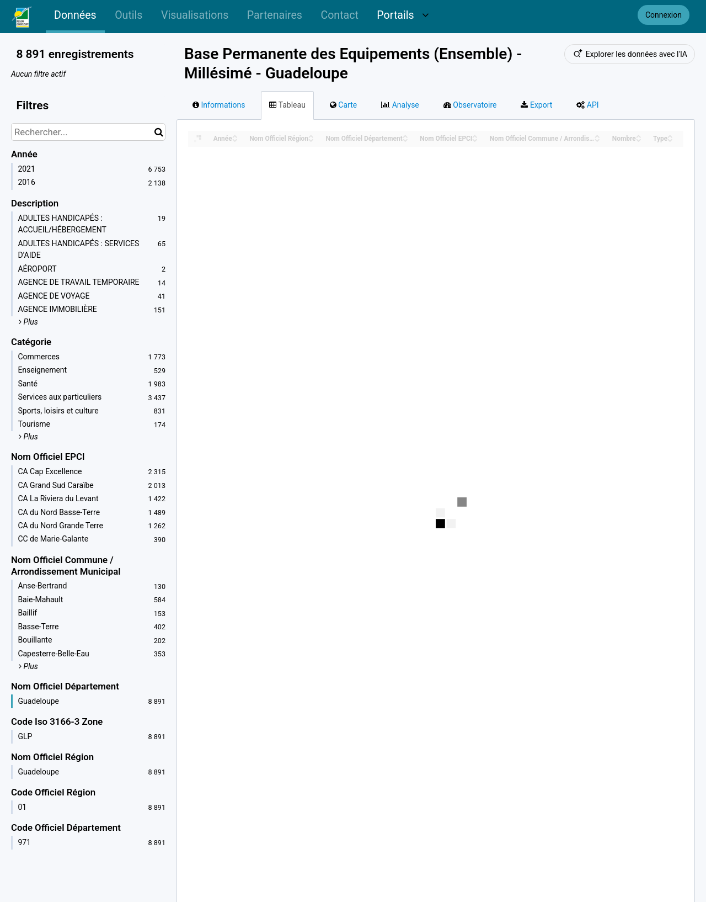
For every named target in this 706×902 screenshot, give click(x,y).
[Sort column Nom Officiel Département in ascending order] (405, 135)
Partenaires (274, 15)
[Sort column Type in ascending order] (670, 135)
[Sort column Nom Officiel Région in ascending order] (311, 135)
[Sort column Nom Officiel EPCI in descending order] (475, 139)
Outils (128, 15)
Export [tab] (536, 104)
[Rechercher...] (88, 132)
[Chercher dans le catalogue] (158, 132)
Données (75, 15)
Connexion (663, 14)
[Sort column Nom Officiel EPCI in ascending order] (475, 135)
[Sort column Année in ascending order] (235, 135)
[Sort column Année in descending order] (235, 139)
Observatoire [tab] (470, 104)
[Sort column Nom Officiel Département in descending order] (405, 139)
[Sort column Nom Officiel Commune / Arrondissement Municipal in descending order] (597, 139)
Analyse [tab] (400, 104)
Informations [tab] (218, 104)
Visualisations (194, 15)
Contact (339, 15)
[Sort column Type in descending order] (670, 139)
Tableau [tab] (287, 104)
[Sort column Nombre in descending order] (638, 139)
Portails (403, 15)
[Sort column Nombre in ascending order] (638, 135)
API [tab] (587, 104)
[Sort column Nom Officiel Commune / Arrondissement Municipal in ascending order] (597, 135)
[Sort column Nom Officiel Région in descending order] (311, 139)
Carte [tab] (343, 104)
